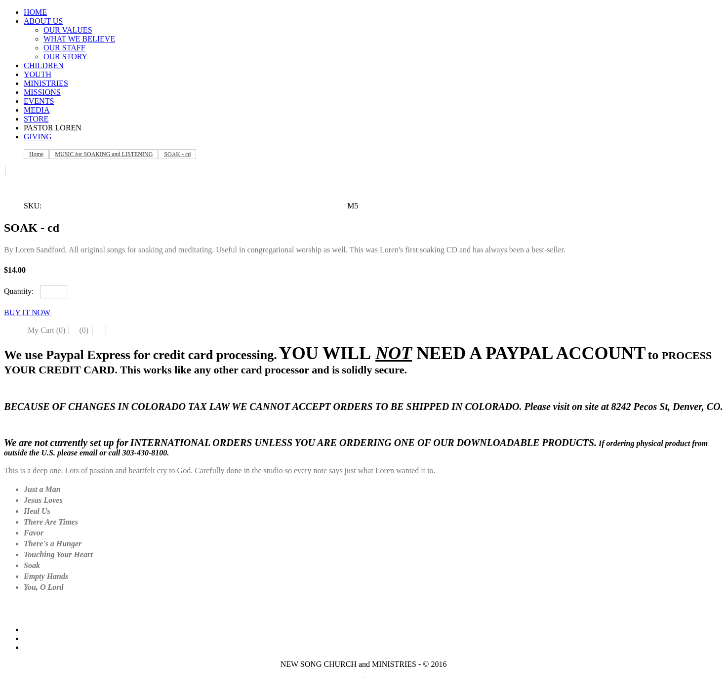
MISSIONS (42, 92)
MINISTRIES (46, 83)
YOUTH (37, 74)
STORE (36, 119)
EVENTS (39, 101)
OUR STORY (65, 56)
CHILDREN (44, 65)
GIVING (38, 136)
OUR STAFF (64, 47)
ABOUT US (43, 21)
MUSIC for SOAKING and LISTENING (104, 154)
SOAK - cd (177, 154)
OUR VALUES (67, 30)
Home (36, 154)
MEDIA (36, 110)
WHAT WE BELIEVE (79, 39)
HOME (35, 12)
